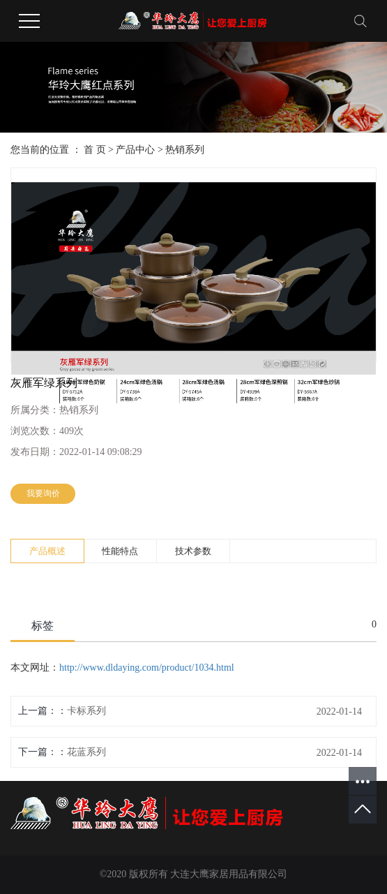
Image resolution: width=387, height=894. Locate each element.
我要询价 (43, 493)
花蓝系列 (86, 752)
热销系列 (184, 149)
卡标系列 (86, 711)
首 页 (95, 149)
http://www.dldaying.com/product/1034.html (146, 667)
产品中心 (135, 149)
